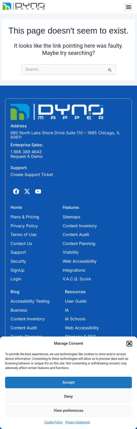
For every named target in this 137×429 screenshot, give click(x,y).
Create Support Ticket (31, 174)
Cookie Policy (53, 422)
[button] (129, 343)
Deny (68, 396)
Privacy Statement (77, 422)
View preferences (68, 410)
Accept (68, 382)
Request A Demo (26, 156)
